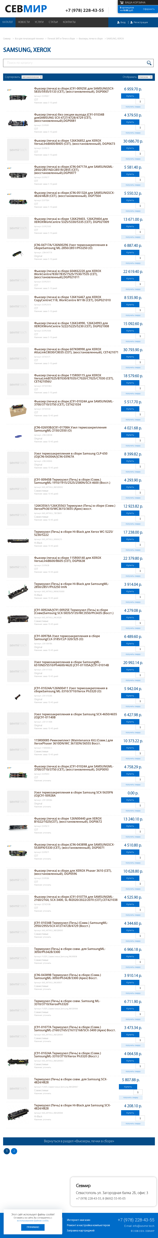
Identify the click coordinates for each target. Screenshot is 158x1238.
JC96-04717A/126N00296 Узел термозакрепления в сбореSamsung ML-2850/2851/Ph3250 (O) (70, 246)
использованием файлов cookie (32, 1221)
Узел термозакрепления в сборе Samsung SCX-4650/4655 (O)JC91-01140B (75, 715)
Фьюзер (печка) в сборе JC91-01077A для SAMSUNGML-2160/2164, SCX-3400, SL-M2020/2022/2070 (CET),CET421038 (76, 898)
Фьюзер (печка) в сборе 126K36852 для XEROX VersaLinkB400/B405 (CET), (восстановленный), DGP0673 (74, 142)
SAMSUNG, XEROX (115, 39)
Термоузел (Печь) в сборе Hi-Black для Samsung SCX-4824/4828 (72, 1106)
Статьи (53, 22)
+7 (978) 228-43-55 (84, 10)
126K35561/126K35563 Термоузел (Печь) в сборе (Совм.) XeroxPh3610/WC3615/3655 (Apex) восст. (74, 507)
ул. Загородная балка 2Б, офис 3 (122, 1193)
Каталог (8, 22)
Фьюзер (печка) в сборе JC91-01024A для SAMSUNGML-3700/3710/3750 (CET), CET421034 (73, 402)
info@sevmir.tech (143, 1226)
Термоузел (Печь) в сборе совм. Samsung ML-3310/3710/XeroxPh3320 (67, 1002)
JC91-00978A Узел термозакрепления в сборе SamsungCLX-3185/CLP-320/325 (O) (67, 637)
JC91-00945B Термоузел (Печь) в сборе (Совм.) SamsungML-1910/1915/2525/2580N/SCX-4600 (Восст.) (72, 481)
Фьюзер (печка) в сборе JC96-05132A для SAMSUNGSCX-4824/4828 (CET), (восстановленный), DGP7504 (74, 194)
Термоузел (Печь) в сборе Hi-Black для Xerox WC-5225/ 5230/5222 (73, 533)
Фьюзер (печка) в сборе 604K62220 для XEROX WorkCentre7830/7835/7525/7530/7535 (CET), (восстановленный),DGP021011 (67, 274)
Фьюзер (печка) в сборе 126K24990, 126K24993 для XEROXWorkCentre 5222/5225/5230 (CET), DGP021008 (71, 324)
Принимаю (33, 1227)
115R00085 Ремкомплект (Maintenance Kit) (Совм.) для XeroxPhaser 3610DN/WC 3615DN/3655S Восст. (73, 741)
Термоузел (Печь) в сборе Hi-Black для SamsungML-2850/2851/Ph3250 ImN (71, 585)
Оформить (149, 9)
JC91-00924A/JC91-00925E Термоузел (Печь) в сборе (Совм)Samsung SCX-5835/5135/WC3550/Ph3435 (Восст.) (73, 611)
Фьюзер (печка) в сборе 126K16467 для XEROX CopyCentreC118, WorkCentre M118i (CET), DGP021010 (72, 298)
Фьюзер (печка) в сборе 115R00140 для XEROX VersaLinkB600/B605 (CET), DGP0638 (67, 559)
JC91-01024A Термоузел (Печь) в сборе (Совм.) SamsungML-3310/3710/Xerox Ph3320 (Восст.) (67, 1054)
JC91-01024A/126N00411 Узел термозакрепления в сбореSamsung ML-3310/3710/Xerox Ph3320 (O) (70, 689)
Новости (24, 22)
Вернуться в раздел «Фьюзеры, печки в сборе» (79, 1141)
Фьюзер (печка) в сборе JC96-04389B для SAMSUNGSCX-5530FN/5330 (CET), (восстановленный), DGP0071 (74, 846)
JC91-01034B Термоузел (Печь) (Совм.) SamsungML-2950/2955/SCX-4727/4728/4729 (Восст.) (71, 924)
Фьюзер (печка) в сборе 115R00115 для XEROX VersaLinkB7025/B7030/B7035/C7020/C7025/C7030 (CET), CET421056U (74, 378)
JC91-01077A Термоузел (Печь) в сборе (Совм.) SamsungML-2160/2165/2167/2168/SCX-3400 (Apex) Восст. (75, 1028)
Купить (130, 96)
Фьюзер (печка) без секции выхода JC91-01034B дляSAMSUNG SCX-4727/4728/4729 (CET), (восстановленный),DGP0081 (69, 117)
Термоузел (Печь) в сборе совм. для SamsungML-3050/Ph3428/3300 (70, 950)
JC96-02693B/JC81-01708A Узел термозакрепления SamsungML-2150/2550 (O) (70, 428)
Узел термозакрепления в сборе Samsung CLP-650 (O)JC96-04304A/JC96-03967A (70, 455)
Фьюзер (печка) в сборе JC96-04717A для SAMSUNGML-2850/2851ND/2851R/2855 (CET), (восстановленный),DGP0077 (73, 170)
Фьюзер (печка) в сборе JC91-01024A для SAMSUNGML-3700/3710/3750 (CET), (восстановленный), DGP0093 (73, 767)
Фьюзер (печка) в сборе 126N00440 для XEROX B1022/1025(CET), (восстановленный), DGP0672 (68, 820)
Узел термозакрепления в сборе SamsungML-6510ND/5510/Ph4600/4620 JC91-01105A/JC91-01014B (71, 663)
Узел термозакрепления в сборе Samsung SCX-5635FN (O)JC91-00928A (73, 793)
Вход (123, 22)
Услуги (39, 22)
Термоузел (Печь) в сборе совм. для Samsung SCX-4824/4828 (70, 1080)
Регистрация (141, 22)
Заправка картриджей (80, 1230)
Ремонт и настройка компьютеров (88, 1225)
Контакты (69, 22)
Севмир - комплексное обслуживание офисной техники (33, 9)
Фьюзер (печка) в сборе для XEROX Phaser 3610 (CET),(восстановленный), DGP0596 (73, 872)
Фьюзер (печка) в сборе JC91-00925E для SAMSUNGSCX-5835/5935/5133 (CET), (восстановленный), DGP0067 (74, 90)
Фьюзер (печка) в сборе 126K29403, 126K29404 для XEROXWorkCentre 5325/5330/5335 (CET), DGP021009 (71, 220)
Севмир (149, 1231)
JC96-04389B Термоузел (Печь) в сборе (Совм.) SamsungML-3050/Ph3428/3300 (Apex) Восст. (67, 976)
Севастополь (86, 1193)
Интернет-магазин (78, 1220)
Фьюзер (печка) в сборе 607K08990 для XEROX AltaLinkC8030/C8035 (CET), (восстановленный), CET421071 (76, 350)
